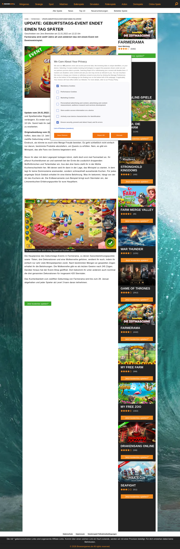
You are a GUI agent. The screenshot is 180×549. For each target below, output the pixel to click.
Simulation (94, 4)
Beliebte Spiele (120, 11)
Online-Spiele (155, 4)
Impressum (80, 534)
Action (124, 4)
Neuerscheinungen (99, 11)
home (26, 19)
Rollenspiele (110, 4)
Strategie (39, 4)
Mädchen (64, 4)
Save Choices (62, 135)
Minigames (24, 4)
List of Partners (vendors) (64, 128)
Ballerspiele (79, 4)
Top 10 (82, 11)
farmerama (35, 19)
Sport (51, 4)
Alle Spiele (57, 11)
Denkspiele (138, 4)
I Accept (119, 135)
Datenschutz (68, 534)
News (70, 11)
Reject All (101, 135)
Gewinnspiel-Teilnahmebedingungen (102, 534)
